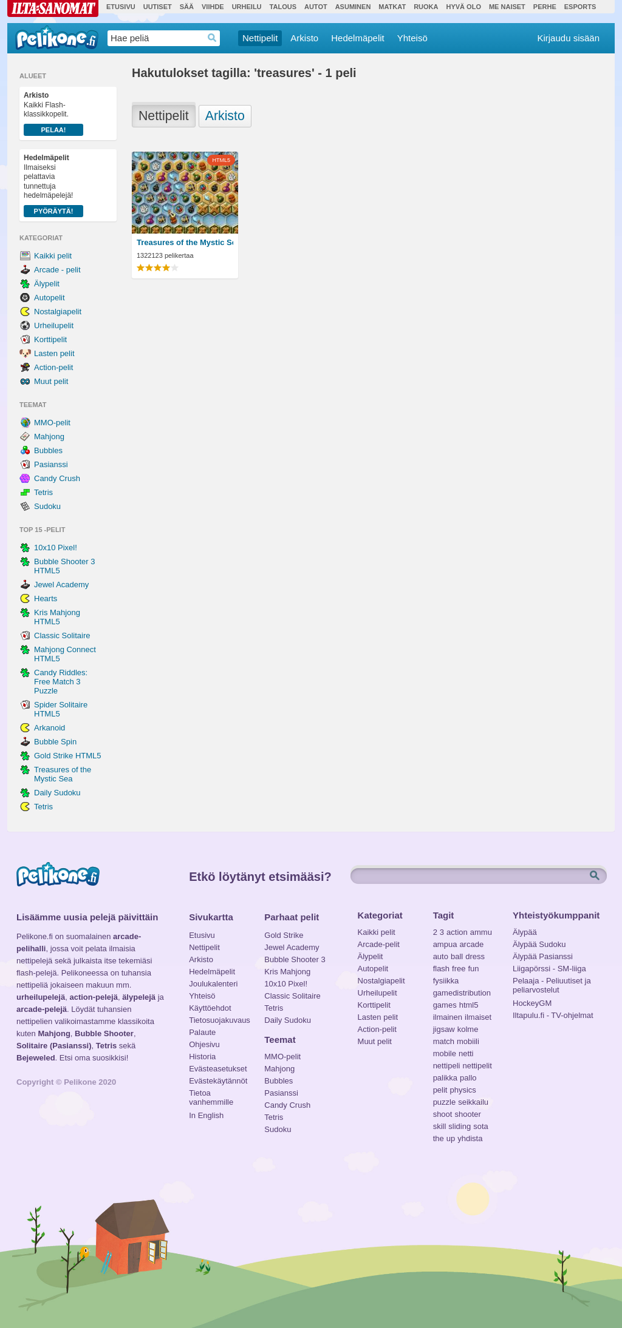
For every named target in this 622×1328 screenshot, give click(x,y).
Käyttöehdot (210, 1008)
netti (466, 1053)
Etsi (596, 876)
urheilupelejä (40, 997)
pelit (440, 1089)
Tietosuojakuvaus (218, 1020)
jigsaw (444, 1029)
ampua (445, 944)
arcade (471, 944)
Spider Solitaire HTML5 (60, 709)
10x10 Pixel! (55, 547)
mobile (444, 1053)
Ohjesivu (204, 1044)
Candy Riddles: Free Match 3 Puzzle (60, 681)
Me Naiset (507, 6)
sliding (459, 1126)
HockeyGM (532, 1003)
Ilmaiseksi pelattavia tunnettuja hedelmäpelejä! (53, 185)
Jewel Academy (61, 584)
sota (480, 1126)
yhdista (469, 1138)
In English (206, 1115)
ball (457, 956)
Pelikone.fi (56, 37)
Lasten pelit (54, 353)
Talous (283, 6)
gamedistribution (462, 992)
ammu (481, 932)
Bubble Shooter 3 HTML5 (64, 566)
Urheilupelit (53, 325)
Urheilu (247, 6)
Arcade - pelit (57, 269)
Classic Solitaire (62, 635)
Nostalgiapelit (57, 311)
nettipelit (476, 1065)
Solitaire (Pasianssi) (54, 1045)
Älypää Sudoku (539, 944)
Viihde (213, 6)
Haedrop (212, 37)
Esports (580, 6)
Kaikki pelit (53, 255)
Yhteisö (412, 38)
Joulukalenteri (213, 983)
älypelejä (139, 997)
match (443, 1041)
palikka (445, 1077)
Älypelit (47, 283)
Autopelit (49, 297)
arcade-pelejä (41, 1009)
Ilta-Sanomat (52, 8)
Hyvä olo (463, 6)
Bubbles (48, 450)
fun (473, 968)
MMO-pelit (52, 422)
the (438, 1138)
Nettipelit (260, 38)
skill (439, 1126)
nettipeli (446, 1065)
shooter (467, 1114)
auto (440, 956)
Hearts (45, 598)
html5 (469, 1004)
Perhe (544, 6)
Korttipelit (50, 339)
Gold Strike (283, 935)
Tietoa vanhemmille (211, 1094)
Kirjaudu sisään (568, 38)
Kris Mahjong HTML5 (57, 617)
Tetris (43, 492)
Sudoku (47, 506)
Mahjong (49, 436)
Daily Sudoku (57, 792)
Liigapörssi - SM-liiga (549, 968)
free (458, 968)
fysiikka (446, 980)
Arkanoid (49, 727)
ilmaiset (478, 1017)
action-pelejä (93, 997)
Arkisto (304, 38)
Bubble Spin (55, 741)
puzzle (444, 1102)
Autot (315, 6)
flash (441, 968)
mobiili (468, 1041)
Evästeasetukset (218, 1068)
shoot (443, 1114)
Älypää (525, 932)
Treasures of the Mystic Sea (62, 774)
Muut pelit (51, 381)
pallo (468, 1077)
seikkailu (473, 1102)
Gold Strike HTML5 (67, 755)
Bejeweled (35, 1057)
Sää (187, 6)
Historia (202, 1056)
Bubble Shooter (104, 1033)
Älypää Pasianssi (543, 956)
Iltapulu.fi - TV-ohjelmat (553, 1015)
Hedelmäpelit (357, 38)
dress (475, 956)
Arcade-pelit (379, 944)
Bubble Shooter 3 (294, 959)
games (445, 1004)
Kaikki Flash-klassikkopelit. (53, 113)
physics (462, 1089)
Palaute (202, 1032)
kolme (468, 1029)
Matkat (392, 6)
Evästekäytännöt (218, 1080)
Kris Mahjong (287, 971)
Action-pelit (53, 367)
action (457, 932)
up (450, 1138)
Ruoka (426, 6)
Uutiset (157, 6)
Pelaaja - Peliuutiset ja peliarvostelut (552, 982)
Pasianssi (51, 464)
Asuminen (353, 6)
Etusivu (120, 6)
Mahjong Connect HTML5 (65, 654)
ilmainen (447, 1017)
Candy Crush (57, 478)
